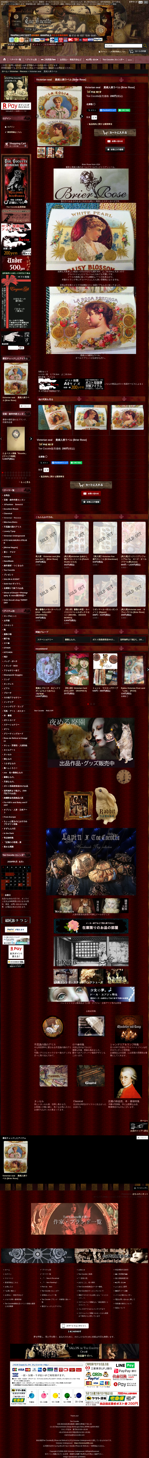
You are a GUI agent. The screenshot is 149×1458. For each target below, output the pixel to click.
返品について (120, 1308)
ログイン (104, 51)
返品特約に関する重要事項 (100, 124)
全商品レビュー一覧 (49, 1295)
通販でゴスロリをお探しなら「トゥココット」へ (93, 1296)
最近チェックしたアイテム (52, 1306)
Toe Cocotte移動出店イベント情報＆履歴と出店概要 (20, 1305)
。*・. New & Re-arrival (50, 1278)
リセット (26, 406)
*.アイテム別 (46, 1270)
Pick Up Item (47, 1287)
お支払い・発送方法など (14, 1295)
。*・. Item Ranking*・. (50, 1282)
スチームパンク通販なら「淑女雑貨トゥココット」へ (93, 1303)
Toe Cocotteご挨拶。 (86, 1274)
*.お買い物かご (10, 1291)
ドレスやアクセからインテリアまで (91, 1309)
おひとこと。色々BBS (86, 1282)
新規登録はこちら (119, 51)
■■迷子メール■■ (121, 1291)
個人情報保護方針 (121, 1278)
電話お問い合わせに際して (125, 1299)
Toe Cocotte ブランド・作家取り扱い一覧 (56, 1300)
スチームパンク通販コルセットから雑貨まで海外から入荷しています (93, 1314)
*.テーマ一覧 (46, 1274)
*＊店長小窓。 (83, 1278)
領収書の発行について (123, 1303)
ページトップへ (142, 1188)
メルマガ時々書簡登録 (13, 1299)
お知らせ (81, 1270)
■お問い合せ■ (120, 1282)
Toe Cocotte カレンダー (50, 1291)
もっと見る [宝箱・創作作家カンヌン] (25, 482)
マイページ (9, 1278)
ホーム (7, 1270)
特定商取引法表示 (121, 1270)
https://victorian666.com (83, 1443)
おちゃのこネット (140, 1194)
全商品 (7, 495)
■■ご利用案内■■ (121, 1274)
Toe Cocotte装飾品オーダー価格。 (91, 1287)
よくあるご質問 (121, 1287)
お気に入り (9, 1287)
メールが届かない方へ (123, 1295)
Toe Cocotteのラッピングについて (91, 1291)
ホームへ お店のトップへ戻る (139, 1125)
